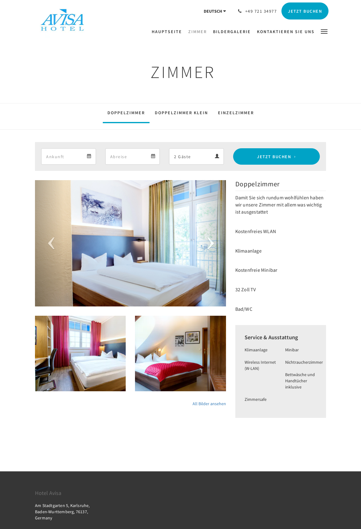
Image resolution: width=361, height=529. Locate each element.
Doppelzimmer (126, 112)
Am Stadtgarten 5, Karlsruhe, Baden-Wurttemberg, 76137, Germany (62, 512)
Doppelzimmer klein (181, 112)
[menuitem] (168, 31)
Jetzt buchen (274, 156)
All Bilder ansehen (209, 403)
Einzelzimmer (236, 112)
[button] (324, 31)
